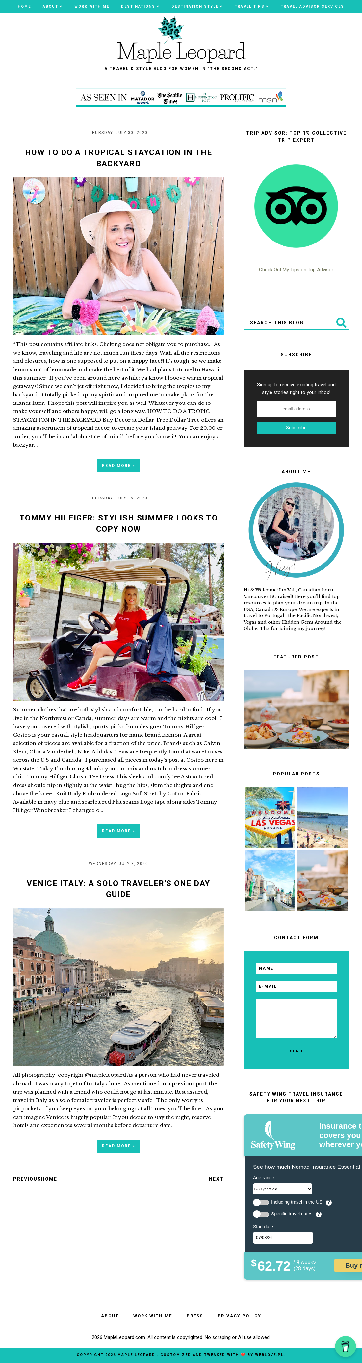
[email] (296, 986)
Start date (263, 1226)
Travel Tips (250, 6)
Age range (263, 1177)
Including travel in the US (297, 1202)
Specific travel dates (291, 1214)
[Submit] (341, 322)
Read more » (118, 465)
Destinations (138, 6)
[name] (296, 968)
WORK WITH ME (91, 6)
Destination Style (195, 6)
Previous (27, 1179)
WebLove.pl (269, 1355)
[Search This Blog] (288, 322)
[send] (296, 1051)
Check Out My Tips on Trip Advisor (296, 270)
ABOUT (50, 6)
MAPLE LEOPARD (137, 1355)
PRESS (195, 1315)
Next (216, 1179)
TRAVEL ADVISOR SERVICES (312, 6)
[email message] (296, 1018)
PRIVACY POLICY (239, 1315)
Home (24, 6)
